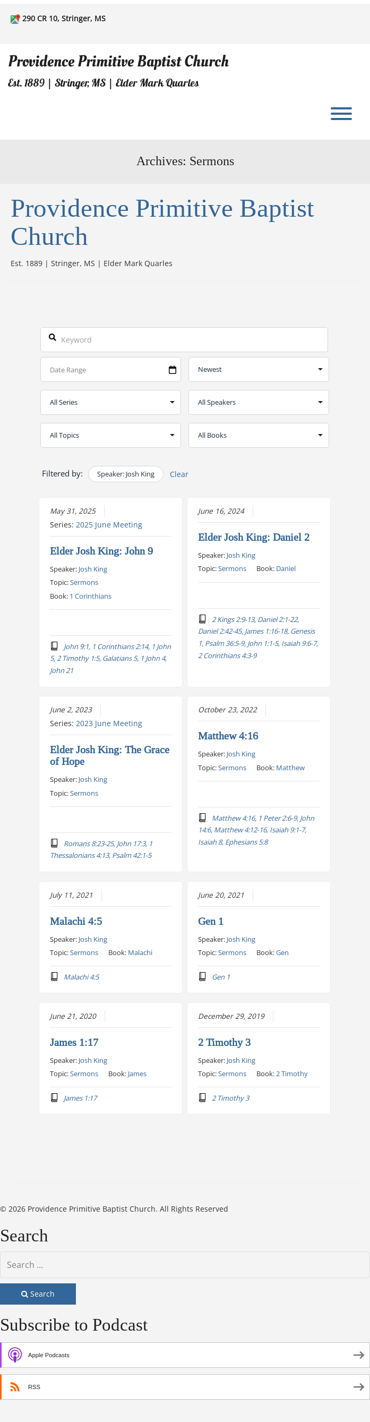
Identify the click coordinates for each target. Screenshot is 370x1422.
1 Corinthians (90, 595)
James (137, 1073)
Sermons (84, 582)
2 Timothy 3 (225, 1042)
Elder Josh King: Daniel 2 (254, 537)
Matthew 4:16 (229, 736)
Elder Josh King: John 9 (101, 551)
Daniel (286, 568)
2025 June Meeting (109, 525)
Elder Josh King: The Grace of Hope (109, 756)
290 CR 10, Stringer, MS (64, 18)
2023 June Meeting (109, 723)
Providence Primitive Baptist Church (118, 61)
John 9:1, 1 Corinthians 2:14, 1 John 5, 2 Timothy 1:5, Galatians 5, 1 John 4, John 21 (110, 658)
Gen (283, 952)
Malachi (140, 952)
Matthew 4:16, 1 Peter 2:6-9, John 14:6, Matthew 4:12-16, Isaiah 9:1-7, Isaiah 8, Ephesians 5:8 (257, 830)
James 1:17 (74, 1042)
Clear (179, 474)
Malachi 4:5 (76, 921)
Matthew (291, 767)
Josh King (93, 569)
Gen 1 (211, 921)
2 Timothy (292, 1073)
